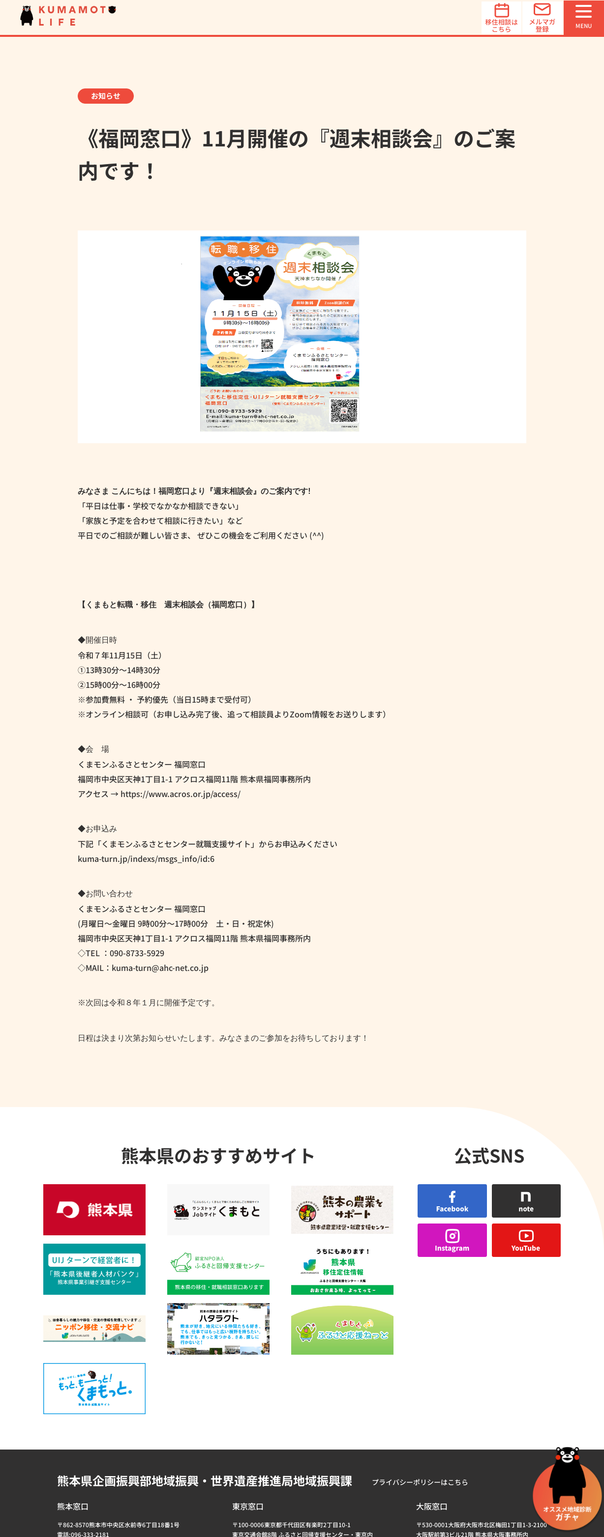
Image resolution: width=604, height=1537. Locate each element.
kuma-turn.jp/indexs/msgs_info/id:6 (146, 858)
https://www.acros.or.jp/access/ (180, 793)
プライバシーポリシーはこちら (420, 1328)
